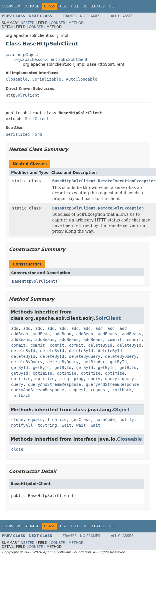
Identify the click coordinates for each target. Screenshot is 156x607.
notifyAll (22, 425)
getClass (81, 419)
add (14, 328)
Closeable (16, 79)
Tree (74, 6)
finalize (56, 419)
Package (31, 6)
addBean (19, 334)
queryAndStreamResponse (54, 384)
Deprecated (94, 6)
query (94, 378)
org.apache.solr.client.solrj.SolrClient (50, 59)
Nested (27, 23)
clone (17, 419)
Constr (58, 23)
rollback (121, 390)
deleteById (100, 345)
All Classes (122, 16)
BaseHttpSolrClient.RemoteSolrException (98, 208)
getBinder (94, 362)
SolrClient (37, 118)
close (17, 449)
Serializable (46, 79)
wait (66, 425)
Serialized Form (24, 134)
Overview (11, 6)
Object (121, 409)
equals (35, 419)
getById (118, 362)
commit (114, 339)
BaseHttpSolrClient (33, 281)
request (77, 390)
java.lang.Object (22, 54)
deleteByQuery (84, 356)
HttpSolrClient (22, 95)
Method (76, 23)
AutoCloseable (81, 79)
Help (113, 6)
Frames (70, 16)
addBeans (107, 334)
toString (47, 425)
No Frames (90, 16)
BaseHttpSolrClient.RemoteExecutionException (104, 181)
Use (63, 6)
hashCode (105, 419)
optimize (42, 373)
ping (64, 378)
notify (126, 419)
